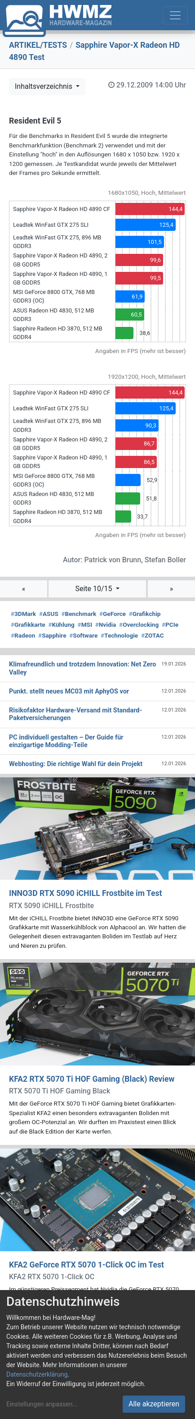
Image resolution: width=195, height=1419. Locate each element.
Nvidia (105, 624)
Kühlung (61, 624)
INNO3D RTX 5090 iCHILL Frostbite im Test (85, 893)
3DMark (23, 613)
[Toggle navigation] (175, 15)
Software (83, 635)
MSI (85, 624)
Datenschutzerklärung (36, 1374)
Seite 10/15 (94, 588)
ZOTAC (152, 635)
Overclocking (139, 624)
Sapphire (52, 635)
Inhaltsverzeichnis (44, 86)
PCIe (170, 624)
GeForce (112, 613)
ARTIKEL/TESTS (38, 45)
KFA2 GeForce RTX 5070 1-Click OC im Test (86, 1264)
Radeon (23, 635)
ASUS (48, 613)
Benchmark (79, 613)
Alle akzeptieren (154, 1404)
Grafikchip (145, 613)
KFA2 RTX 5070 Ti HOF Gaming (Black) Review (91, 1079)
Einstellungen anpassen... (42, 1404)
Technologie (119, 635)
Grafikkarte (28, 624)
